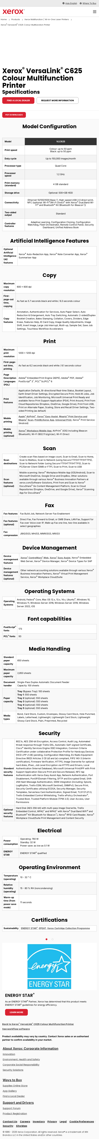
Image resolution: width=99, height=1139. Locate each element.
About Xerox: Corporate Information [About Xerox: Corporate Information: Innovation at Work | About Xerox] (30, 1048)
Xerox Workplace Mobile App (35, 430)
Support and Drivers (18, 1103)
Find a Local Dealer (14, 1096)
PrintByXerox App (44, 420)
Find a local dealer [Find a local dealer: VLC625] (18, 100)
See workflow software (16, 1029)
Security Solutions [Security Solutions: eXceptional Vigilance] (13, 1070)
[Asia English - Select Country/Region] (70, 3)
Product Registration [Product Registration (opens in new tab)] (15, 1113)
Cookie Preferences (81, 1121)
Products (15, 19)
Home (4, 19)
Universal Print (63, 420)
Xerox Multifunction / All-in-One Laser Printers (47, 19)
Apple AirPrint (27, 416)
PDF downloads (14, 115)
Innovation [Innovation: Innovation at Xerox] (9, 1054)
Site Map (21, 1126)
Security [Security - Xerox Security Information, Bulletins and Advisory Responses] (8, 1126)
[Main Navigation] (94, 11)
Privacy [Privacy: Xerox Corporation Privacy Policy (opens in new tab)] (52, 1121)
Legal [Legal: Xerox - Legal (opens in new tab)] (63, 1121)
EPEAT (42, 928)
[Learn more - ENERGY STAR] (49, 980)
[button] (46, 939)
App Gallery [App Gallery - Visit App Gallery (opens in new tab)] (10, 1091)
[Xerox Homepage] (14, 11)
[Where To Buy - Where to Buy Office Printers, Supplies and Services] (88, 3)
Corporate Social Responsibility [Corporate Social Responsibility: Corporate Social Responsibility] (21, 1064)
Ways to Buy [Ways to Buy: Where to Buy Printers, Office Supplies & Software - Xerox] (12, 1080)
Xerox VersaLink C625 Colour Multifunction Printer (25, 25)
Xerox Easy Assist (47, 416)
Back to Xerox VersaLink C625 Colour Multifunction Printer (38, 1024)
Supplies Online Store (15, 1085)
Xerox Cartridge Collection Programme (68, 928)
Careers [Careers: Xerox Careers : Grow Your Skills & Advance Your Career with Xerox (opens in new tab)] (25, 1121)
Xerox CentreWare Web (34, 557)
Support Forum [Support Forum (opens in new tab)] (11, 1108)
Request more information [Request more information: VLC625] (57, 100)
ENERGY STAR (29, 928)
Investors (39, 1121)
